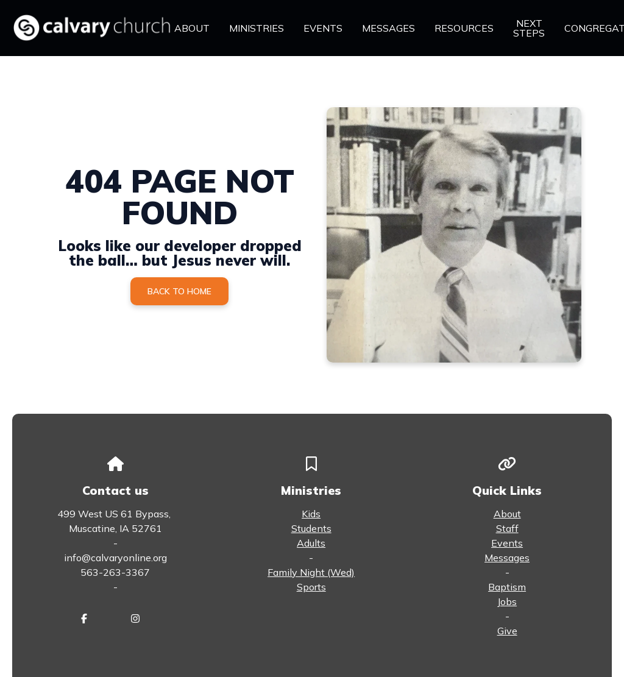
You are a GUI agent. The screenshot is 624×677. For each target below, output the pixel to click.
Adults (311, 543)
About (507, 514)
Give (507, 631)
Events (507, 543)
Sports (311, 587)
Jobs (507, 601)
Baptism (507, 587)
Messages (507, 557)
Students (311, 528)
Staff (507, 528)
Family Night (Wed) (311, 572)
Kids (311, 514)
